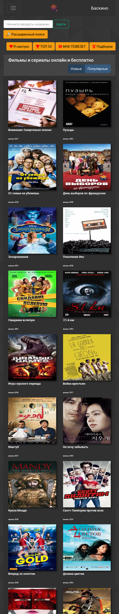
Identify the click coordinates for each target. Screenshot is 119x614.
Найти (61, 24)
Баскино (99, 8)
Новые (76, 69)
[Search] (28, 24)
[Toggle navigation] (13, 8)
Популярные (98, 69)
